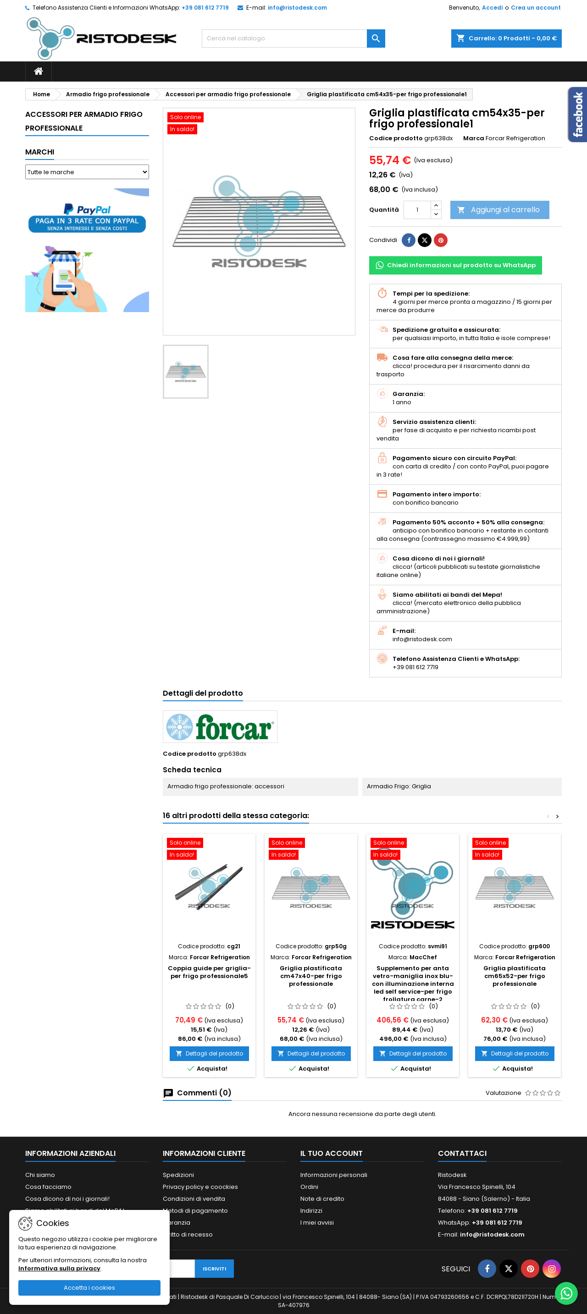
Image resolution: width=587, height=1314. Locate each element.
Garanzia (176, 1222)
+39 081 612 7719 (205, 7)
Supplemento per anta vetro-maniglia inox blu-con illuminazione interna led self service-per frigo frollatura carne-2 (413, 984)
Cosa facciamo (48, 1186)
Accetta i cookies (89, 1287)
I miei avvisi (317, 1222)
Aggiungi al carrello (498, 209)
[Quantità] (417, 210)
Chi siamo (40, 1175)
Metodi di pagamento (195, 1210)
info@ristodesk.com (297, 7)
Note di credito (322, 1198)
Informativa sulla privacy (59, 1268)
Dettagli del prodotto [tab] (203, 693)
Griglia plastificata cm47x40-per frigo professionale (311, 976)
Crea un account (536, 7)
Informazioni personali (333, 1175)
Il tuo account (331, 1153)
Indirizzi (311, 1210)
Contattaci (462, 1153)
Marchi (39, 152)
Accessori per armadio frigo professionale (84, 121)
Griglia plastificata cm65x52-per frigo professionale (514, 976)
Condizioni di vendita (194, 1198)
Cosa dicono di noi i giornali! (67, 1198)
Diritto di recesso (188, 1234)
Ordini (309, 1186)
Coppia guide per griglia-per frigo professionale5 (209, 972)
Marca (473, 138)
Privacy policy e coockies (200, 1186)
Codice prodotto (396, 138)
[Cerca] (293, 38)
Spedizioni (178, 1175)
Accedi (492, 7)
